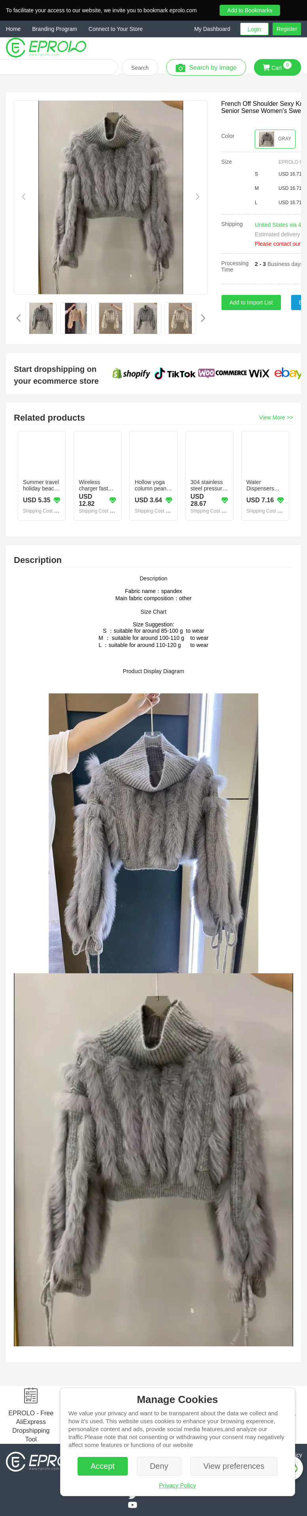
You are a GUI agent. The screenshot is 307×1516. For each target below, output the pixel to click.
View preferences (233, 1466)
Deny (159, 1466)
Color (227, 136)
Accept (103, 1466)
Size (226, 162)
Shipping (232, 224)
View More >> (276, 417)
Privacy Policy (177, 1485)
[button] (217, 29)
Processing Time (234, 266)
